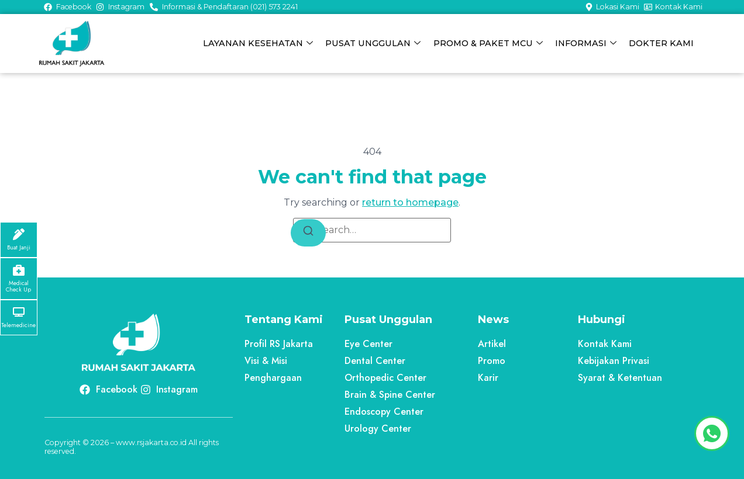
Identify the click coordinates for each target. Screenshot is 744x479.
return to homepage (410, 202)
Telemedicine (18, 325)
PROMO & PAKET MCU (488, 43)
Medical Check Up (18, 286)
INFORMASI (585, 43)
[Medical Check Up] (19, 270)
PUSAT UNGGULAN (373, 43)
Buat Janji (18, 248)
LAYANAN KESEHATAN (259, 43)
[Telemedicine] (19, 312)
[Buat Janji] (19, 234)
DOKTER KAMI (661, 43)
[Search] (308, 233)
